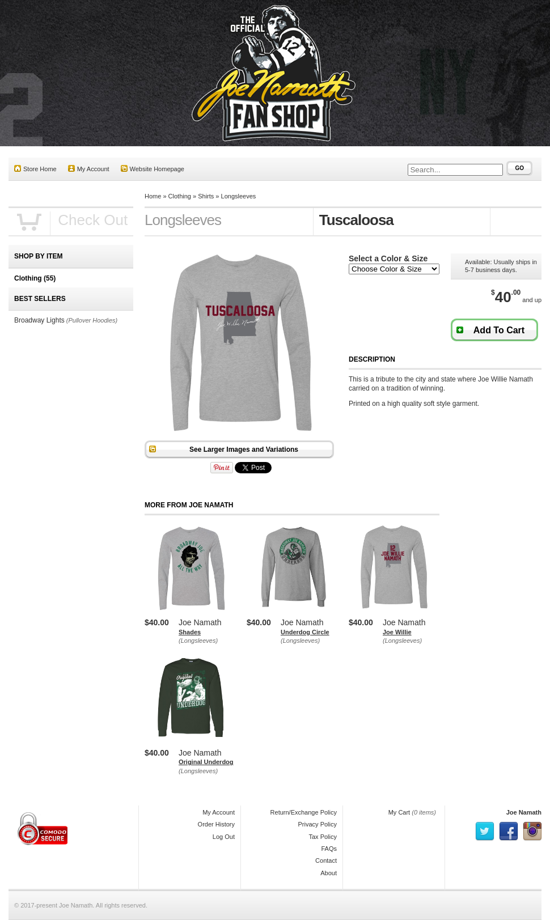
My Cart (399, 812)
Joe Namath (523, 812)
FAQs (329, 848)
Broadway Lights (39, 320)
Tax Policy (322, 836)
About (328, 873)
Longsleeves (238, 196)
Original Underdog (206, 761)
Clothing (179, 196)
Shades (190, 632)
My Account (88, 168)
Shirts (206, 196)
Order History (216, 824)
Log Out (224, 836)
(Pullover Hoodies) (91, 320)
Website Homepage (152, 168)
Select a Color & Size (388, 258)
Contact (326, 860)
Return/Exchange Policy (303, 812)
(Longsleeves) (198, 640)
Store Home (35, 168)
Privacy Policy (317, 824)
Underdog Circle (305, 632)
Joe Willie (397, 632)
